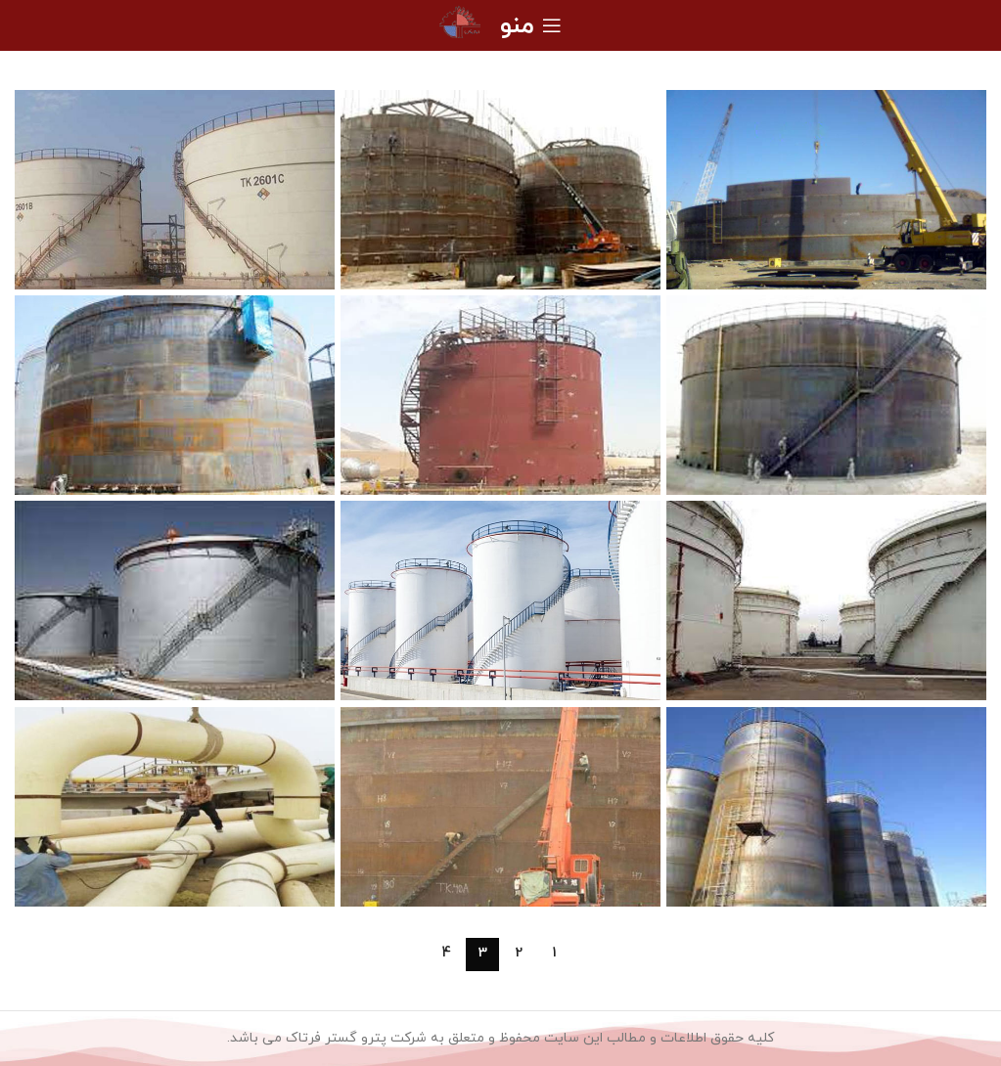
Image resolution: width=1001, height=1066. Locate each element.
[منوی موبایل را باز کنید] (530, 25)
